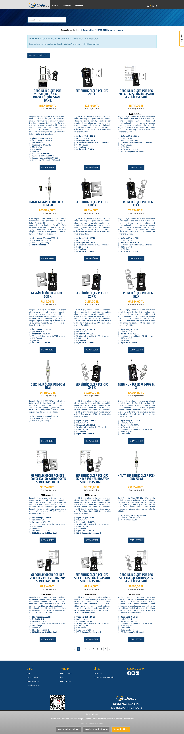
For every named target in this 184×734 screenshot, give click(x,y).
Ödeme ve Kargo (66, 673)
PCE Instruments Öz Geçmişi (104, 677)
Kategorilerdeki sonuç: (39, 55)
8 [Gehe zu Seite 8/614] (105, 649)
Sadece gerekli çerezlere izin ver (68, 729)
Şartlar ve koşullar (33, 681)
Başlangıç (77, 30)
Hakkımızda (98, 673)
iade (61, 677)
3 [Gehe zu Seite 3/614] (85, 649)
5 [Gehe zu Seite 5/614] (93, 649)
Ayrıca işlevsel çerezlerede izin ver (96, 729)
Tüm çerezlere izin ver (120, 729)
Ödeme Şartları (65, 681)
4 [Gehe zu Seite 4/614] (89, 649)
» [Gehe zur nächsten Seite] (109, 649)
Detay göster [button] (47, 167)
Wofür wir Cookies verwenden (92, 723)
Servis (29, 673)
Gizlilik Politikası (32, 677)
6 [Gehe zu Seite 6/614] (97, 649)
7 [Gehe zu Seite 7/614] (101, 649)
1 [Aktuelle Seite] (78, 649)
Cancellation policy (33, 685)
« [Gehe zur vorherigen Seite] (74, 649)
